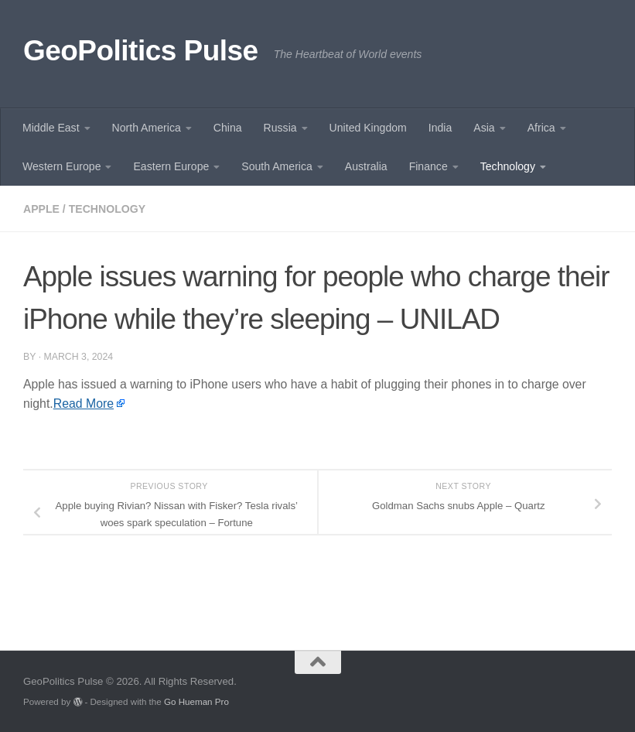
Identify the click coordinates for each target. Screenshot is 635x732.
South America (276, 166)
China (227, 127)
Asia (483, 127)
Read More (83, 403)
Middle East (51, 127)
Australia (366, 166)
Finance (428, 166)
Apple (41, 209)
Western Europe (61, 166)
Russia (280, 127)
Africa (541, 127)
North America (146, 127)
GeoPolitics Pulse (140, 51)
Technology (507, 166)
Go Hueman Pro (196, 701)
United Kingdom (368, 127)
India (440, 127)
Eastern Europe (171, 166)
